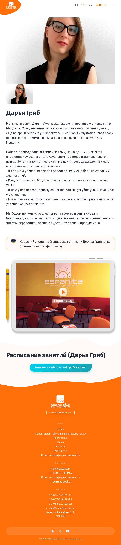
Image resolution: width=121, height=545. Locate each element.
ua (76, 4)
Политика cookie (60, 481)
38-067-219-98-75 (60, 499)
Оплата (60, 446)
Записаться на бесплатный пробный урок (59, 367)
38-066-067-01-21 (60, 495)
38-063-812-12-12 (60, 503)
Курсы (60, 429)
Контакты (61, 450)
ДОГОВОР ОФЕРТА (60, 472)
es (90, 4)
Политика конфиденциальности (60, 455)
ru (84, 4)
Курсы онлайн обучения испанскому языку (60, 433)
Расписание (61, 437)
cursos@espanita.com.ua (60, 508)
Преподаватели (60, 468)
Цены (60, 442)
